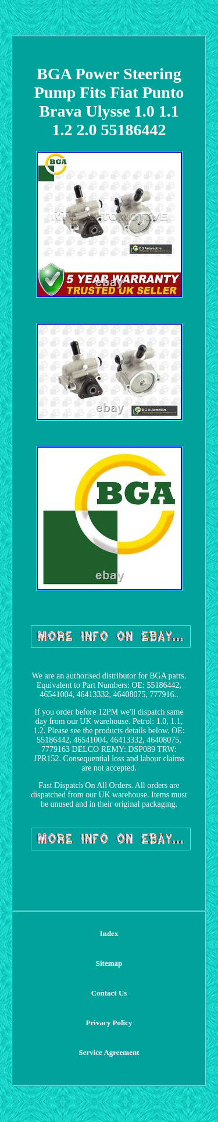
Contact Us (109, 993)
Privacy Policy (109, 1022)
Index (109, 933)
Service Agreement (108, 1052)
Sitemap (109, 963)
